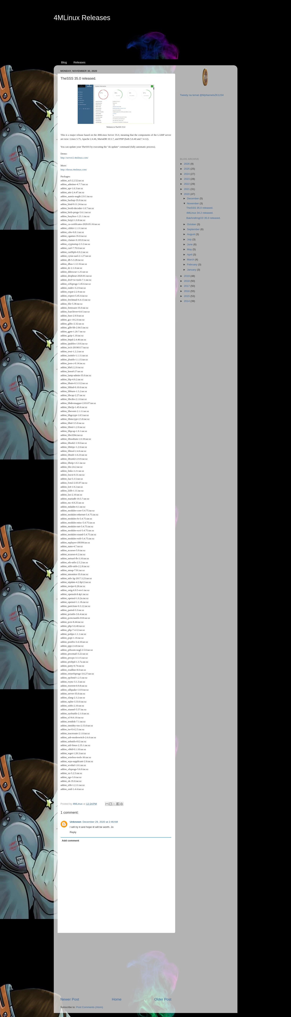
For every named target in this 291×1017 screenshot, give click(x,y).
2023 (187, 178)
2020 (187, 194)
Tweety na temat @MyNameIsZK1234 (202, 95)
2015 (187, 296)
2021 (187, 189)
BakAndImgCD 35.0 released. (203, 218)
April (190, 254)
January (192, 269)
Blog (64, 62)
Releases (79, 62)
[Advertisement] (145, 36)
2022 (187, 183)
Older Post (162, 999)
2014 (187, 301)
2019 (187, 276)
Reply (73, 832)
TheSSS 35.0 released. (199, 207)
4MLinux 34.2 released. (199, 212)
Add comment (70, 840)
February (192, 264)
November (193, 203)
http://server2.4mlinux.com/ (74, 157)
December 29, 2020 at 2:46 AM (100, 821)
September (194, 229)
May (190, 249)
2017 (187, 285)
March (191, 259)
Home (116, 999)
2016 (187, 291)
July (189, 239)
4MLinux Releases (82, 18)
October (192, 224)
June (190, 244)
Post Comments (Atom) (89, 1007)
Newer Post (69, 999)
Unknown (76, 821)
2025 (187, 168)
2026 (187, 163)
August (191, 234)
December (193, 198)
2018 (187, 281)
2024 (187, 173)
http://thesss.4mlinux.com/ (74, 169)
